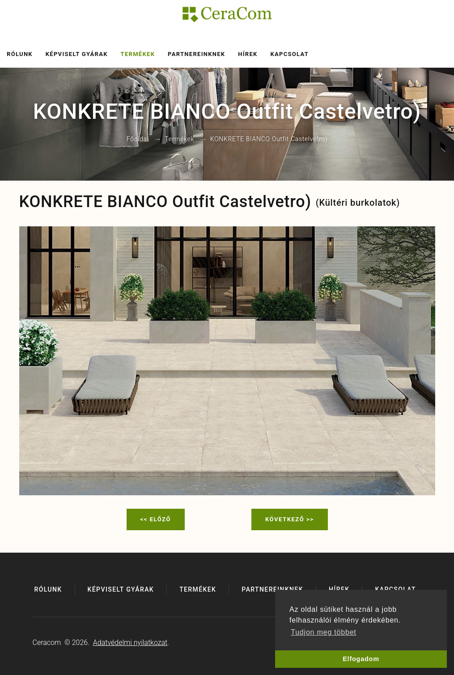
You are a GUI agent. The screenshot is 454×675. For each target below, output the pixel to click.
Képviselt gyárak (77, 54)
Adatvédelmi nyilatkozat (130, 642)
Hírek (247, 54)
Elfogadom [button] (361, 658)
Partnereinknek (196, 54)
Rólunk (20, 54)
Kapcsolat (289, 54)
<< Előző (155, 519)
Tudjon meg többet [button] (323, 632)
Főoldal (138, 139)
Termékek (138, 54)
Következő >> (289, 519)
